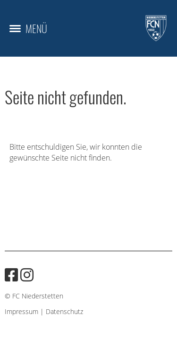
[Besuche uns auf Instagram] (27, 274)
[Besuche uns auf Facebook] (11, 274)
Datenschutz (64, 311)
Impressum (21, 311)
